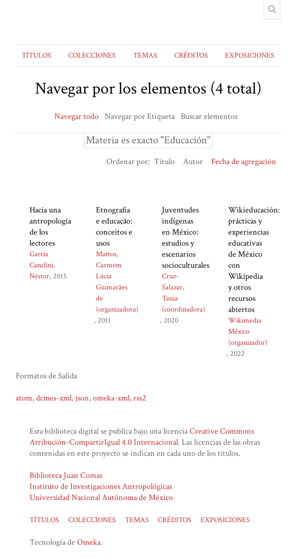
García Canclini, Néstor (42, 265)
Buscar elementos (209, 116)
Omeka (89, 542)
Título (164, 161)
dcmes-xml (53, 398)
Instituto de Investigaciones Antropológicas (101, 486)
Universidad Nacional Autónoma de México (101, 497)
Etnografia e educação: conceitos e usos (114, 226)
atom (24, 398)
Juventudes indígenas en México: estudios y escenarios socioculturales (185, 238)
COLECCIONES (92, 55)
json (82, 398)
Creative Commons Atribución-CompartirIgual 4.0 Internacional (142, 436)
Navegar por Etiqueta (140, 116)
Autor (193, 161)
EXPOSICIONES (249, 55)
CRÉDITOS (191, 55)
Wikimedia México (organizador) (247, 331)
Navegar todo (76, 116)
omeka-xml (111, 398)
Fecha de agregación (243, 161)
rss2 (139, 398)
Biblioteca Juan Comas (66, 475)
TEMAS (145, 55)
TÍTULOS (36, 55)
